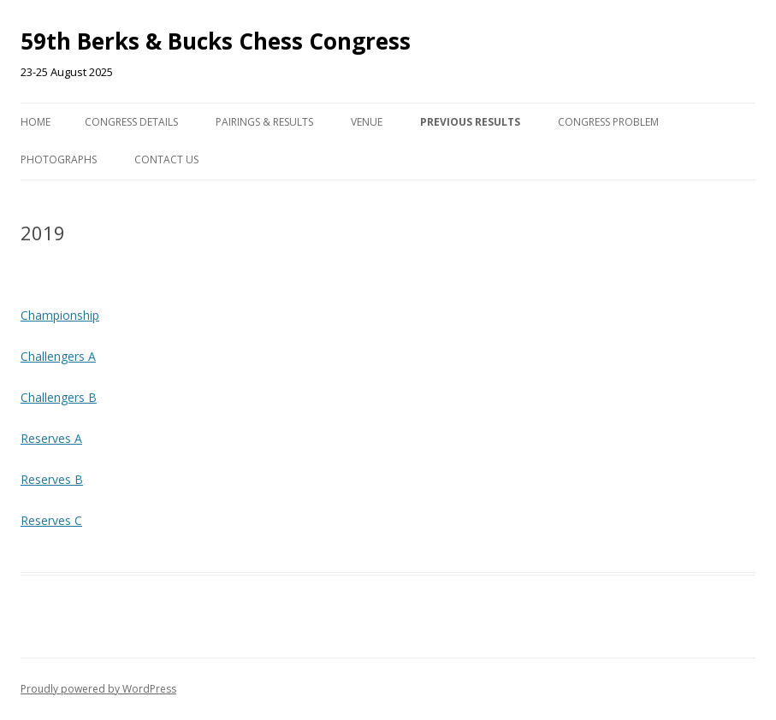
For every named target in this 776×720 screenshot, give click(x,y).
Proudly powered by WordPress (98, 689)
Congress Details (131, 122)
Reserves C (51, 520)
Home (35, 122)
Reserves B (52, 479)
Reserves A (51, 438)
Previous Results (470, 122)
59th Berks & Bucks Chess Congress (216, 41)
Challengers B (59, 397)
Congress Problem (608, 122)
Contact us (166, 159)
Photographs (59, 159)
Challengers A (58, 356)
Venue (366, 122)
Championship (60, 315)
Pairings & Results (264, 122)
